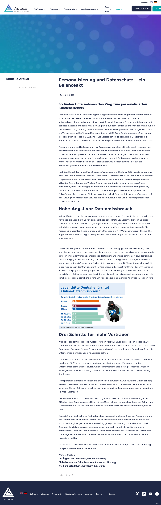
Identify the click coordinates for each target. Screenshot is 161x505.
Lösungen (54, 9)
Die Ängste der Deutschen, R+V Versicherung (83, 458)
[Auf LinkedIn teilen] (72, 475)
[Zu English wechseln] (151, 3)
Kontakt (144, 3)
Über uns (107, 9)
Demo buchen (142, 9)
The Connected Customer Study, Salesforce (82, 466)
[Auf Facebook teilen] (67, 475)
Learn (118, 9)
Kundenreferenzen (91, 9)
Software (39, 9)
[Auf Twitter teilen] (69, 475)
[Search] (137, 2)
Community (70, 9)
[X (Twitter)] (137, 494)
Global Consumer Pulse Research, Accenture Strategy (87, 462)
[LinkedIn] (144, 494)
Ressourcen (100, 494)
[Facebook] (157, 494)
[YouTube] (150, 494)
